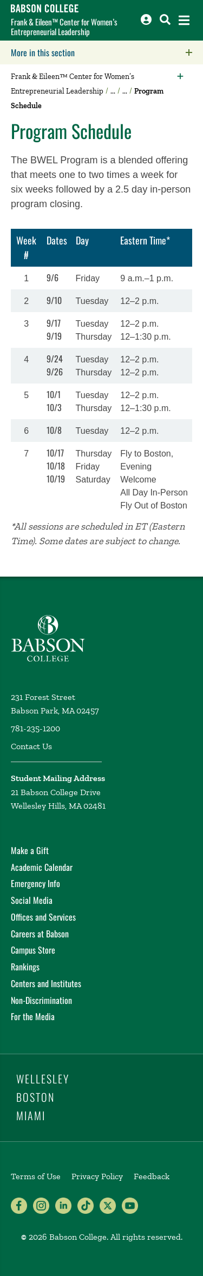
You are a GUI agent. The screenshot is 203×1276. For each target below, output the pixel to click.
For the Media (33, 1016)
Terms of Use (36, 1176)
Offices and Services (43, 916)
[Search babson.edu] (165, 19)
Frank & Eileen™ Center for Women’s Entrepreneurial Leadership (64, 26)
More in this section (107, 52)
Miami (30, 1115)
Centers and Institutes (46, 983)
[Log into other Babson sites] (146, 19)
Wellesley (42, 1078)
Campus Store (33, 949)
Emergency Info (35, 883)
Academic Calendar (42, 867)
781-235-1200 (35, 728)
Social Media (32, 900)
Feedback (151, 1176)
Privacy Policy (97, 1176)
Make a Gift (30, 850)
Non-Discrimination (41, 1000)
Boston (35, 1097)
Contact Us (31, 746)
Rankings (25, 966)
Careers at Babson (40, 933)
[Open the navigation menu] (184, 20)
